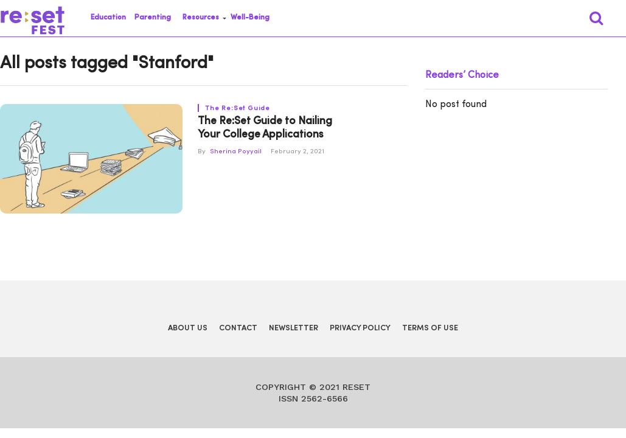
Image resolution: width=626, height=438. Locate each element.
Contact (238, 328)
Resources (201, 17)
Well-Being (250, 17)
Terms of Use (430, 328)
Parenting (152, 17)
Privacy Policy (360, 328)
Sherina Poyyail (236, 151)
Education (108, 17)
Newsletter (293, 328)
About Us (187, 328)
